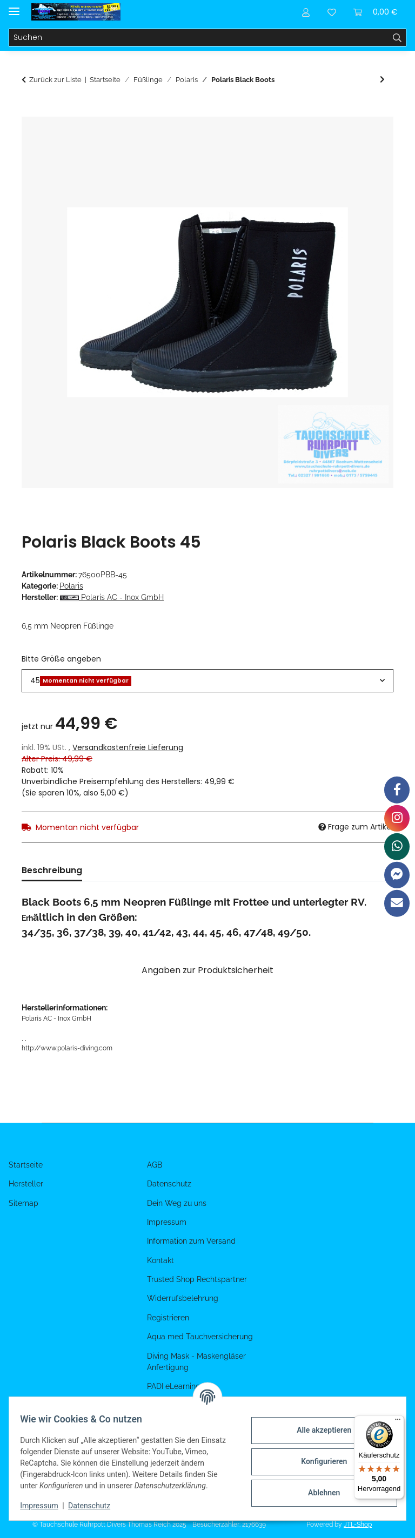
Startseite (26, 1165)
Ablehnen (317, 1487)
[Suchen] (199, 38)
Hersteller (26, 1183)
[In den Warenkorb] (30, 111)
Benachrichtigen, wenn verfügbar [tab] (250, 870)
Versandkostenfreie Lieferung (127, 747)
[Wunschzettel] (332, 12)
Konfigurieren (317, 1456)
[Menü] (397, 1421)
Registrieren (168, 1317)
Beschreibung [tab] (52, 870)
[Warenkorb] (375, 12)
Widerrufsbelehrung (182, 1298)
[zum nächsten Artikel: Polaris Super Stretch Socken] (382, 79)
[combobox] (207, 680)
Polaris (71, 586)
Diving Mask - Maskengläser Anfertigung (196, 1362)
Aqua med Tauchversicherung (200, 1336)
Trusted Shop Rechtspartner (197, 1279)
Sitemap (23, 1203)
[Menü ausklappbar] (14, 7)
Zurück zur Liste (55, 80)
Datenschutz (96, 1505)
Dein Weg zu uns (176, 1203)
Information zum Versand (191, 1241)
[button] (306, 12)
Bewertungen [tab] (128, 870)
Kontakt (160, 1260)
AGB (154, 1165)
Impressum (45, 1505)
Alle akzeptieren (317, 1424)
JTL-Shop (358, 1524)
